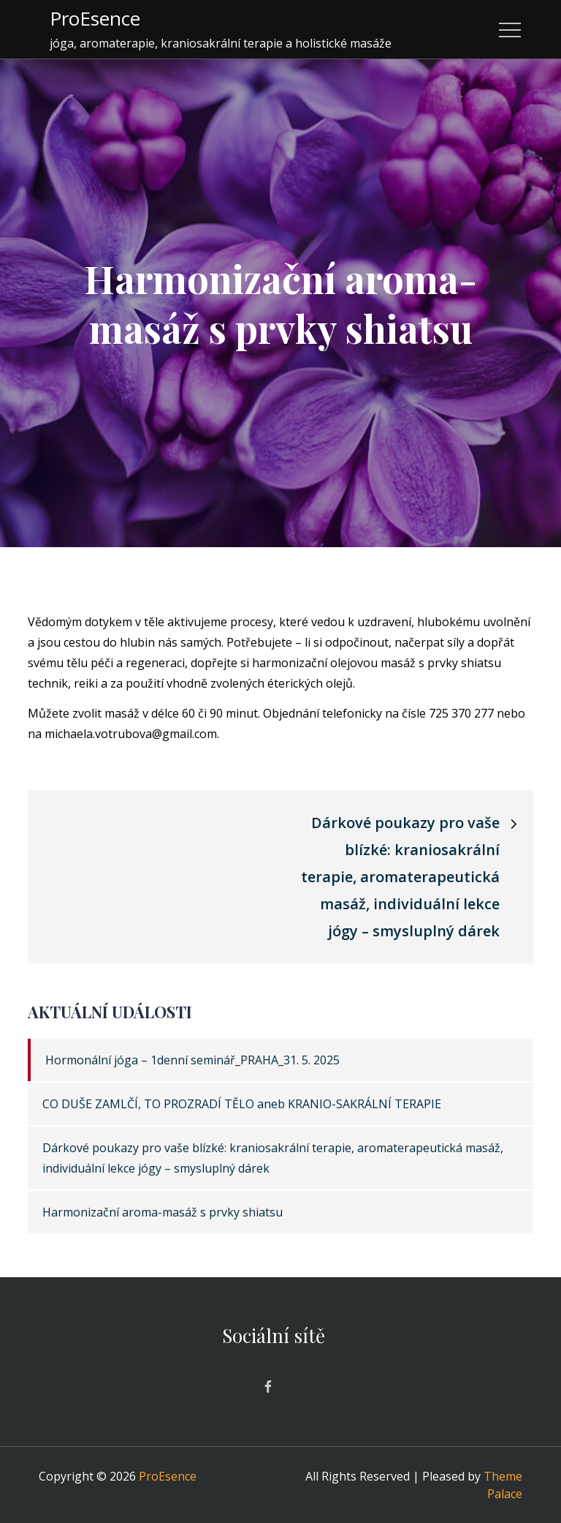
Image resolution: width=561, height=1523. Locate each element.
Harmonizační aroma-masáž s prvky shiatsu (162, 1212)
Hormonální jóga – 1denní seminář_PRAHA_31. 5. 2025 (192, 1060)
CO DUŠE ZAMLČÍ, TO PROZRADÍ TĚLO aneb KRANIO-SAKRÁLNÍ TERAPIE (241, 1104)
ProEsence (95, 18)
